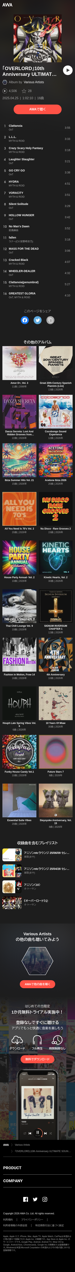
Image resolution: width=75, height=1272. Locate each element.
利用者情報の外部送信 (15, 1225)
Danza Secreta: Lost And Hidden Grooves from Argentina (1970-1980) (19, 434)
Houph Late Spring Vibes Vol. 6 (19, 725)
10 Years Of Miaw (55, 723)
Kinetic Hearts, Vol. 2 (55, 577)
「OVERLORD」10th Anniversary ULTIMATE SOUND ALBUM (43, 1151)
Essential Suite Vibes (19, 820)
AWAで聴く (37, 109)
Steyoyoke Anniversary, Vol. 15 (56, 822)
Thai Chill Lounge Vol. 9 (19, 626)
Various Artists (34, 82)
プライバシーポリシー (32, 1219)
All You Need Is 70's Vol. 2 (19, 528)
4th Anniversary (56, 674)
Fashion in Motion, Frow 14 (19, 674)
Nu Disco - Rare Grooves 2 (56, 528)
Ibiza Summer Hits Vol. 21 (19, 480)
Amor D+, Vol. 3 (19, 383)
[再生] (68, 70)
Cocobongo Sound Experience (55, 433)
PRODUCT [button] (12, 1167)
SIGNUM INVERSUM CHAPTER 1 (55, 627)
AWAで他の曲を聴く (37, 984)
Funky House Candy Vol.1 (19, 771)
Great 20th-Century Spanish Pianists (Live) (56, 384)
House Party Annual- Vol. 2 (19, 577)
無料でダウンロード (37, 1059)
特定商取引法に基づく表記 (49, 1225)
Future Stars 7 (56, 771)
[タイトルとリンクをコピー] (50, 320)
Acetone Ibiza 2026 (55, 480)
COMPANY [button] (13, 1180)
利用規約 (8, 1219)
